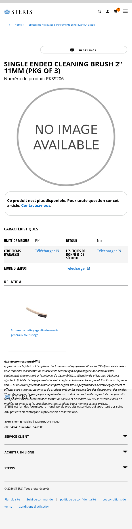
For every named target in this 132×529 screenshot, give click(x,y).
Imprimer (86, 50)
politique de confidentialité (78, 499)
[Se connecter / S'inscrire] (107, 11)
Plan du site (12, 499)
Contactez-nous (35, 205)
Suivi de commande (40, 499)
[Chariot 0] (115, 11)
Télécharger (47, 251)
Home (18, 24)
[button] (102, 16)
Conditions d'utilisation (34, 506)
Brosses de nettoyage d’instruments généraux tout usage (62, 24)
